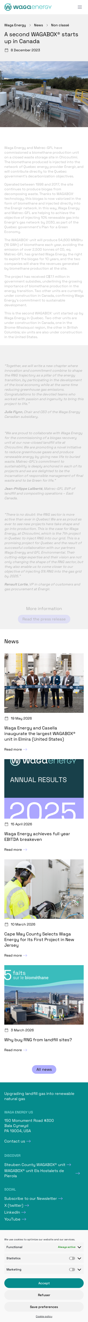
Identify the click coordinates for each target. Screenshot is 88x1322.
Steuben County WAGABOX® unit (34, 1164)
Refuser (44, 1295)
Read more (16, 749)
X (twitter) (13, 1205)
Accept (44, 1283)
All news (44, 1069)
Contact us (14, 1141)
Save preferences (44, 1307)
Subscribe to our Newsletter (30, 1198)
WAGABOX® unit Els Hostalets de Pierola (34, 1173)
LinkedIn (12, 1212)
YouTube (12, 1219)
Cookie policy (44, 1316)
